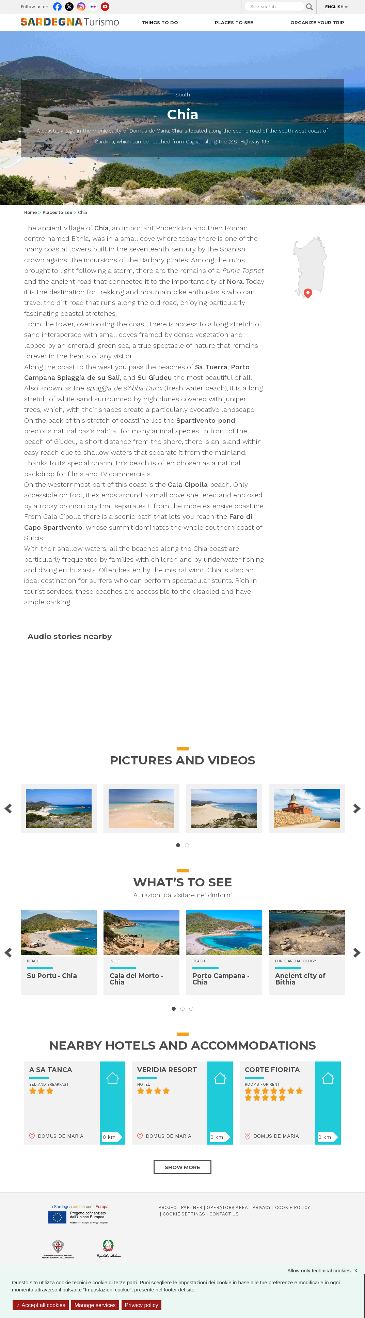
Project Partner (180, 1207)
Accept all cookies (40, 1305)
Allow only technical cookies (325, 1270)
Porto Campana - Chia (221, 979)
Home (30, 212)
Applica (309, 7)
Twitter (69, 5)
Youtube (105, 5)
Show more (182, 1167)
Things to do (160, 22)
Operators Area (227, 1207)
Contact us (224, 1213)
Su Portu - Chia (52, 976)
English (334, 6)
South (182, 95)
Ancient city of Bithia (300, 979)
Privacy (261, 1207)
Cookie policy (292, 1207)
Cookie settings (184, 1213)
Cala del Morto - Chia (136, 979)
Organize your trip (317, 22)
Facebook (57, 5)
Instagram (81, 5)
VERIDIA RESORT (167, 1070)
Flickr (93, 5)
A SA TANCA (50, 1070)
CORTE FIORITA (272, 1070)
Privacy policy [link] (141, 1305)
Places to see (234, 22)
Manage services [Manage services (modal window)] (95, 1305)
